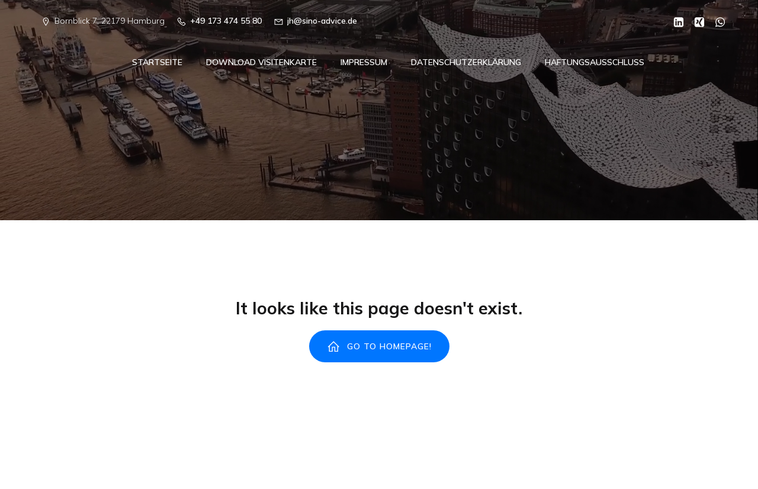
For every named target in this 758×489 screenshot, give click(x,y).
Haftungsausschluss (594, 62)
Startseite (157, 62)
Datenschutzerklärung (466, 62)
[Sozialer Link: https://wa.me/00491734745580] (715, 21)
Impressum (364, 62)
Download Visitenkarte (261, 62)
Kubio (537, 464)
